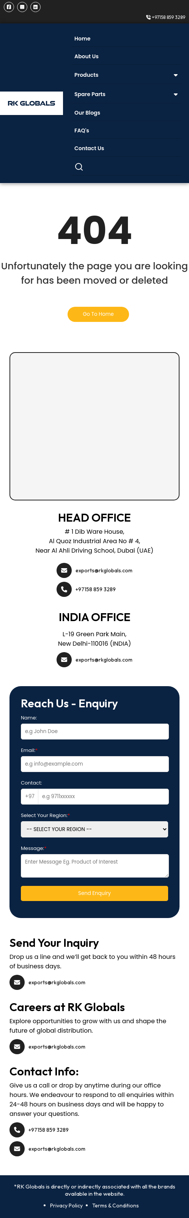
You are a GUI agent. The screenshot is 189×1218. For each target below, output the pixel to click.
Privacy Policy (66, 1205)
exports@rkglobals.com (104, 570)
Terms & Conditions (115, 1205)
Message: (34, 848)
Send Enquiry (94, 893)
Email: (29, 750)
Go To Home (98, 314)
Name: (29, 717)
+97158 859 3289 (165, 17)
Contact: (31, 782)
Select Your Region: (45, 815)
